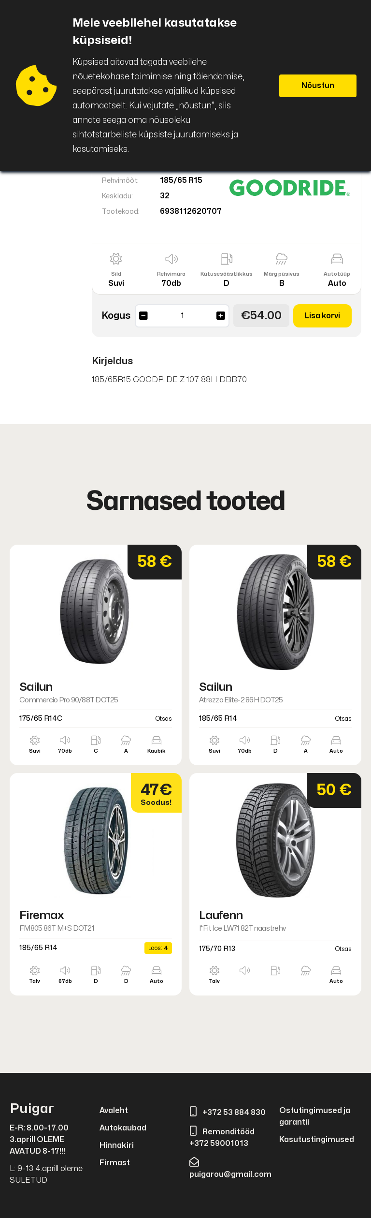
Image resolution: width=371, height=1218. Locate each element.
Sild (116, 274)
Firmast (115, 1163)
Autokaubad (123, 1128)
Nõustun (317, 85)
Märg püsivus (282, 274)
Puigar (32, 1108)
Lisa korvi (322, 316)
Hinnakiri (117, 1145)
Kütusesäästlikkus (226, 274)
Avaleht (114, 1110)
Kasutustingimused (316, 1140)
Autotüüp (337, 274)
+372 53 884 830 (227, 1112)
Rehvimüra (171, 274)
